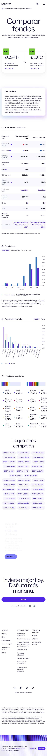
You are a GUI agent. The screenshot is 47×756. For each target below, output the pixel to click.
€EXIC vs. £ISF (37, 498)
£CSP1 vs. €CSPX (8, 453)
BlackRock (24, 190)
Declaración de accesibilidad (22, 663)
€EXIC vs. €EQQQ (9, 508)
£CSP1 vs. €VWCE (9, 462)
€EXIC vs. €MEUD (38, 508)
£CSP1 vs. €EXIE (38, 480)
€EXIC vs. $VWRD (38, 489)
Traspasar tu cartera (6, 648)
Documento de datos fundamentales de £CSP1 (20, 225)
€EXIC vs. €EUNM (8, 489)
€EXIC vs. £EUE (9, 494)
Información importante (21, 634)
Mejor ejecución (22, 650)
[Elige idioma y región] (37, 4)
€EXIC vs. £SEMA (37, 485)
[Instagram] (33, 688)
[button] (12, 57)
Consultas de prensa (36, 643)
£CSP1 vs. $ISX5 (10, 466)
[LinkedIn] (26, 688)
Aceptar (41, 748)
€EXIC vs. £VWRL (23, 489)
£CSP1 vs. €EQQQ (31, 476)
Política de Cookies (19, 748)
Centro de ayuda (7, 644)
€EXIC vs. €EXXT (38, 503)
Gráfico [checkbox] (36, 319)
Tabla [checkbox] (43, 319)
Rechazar (33, 748)
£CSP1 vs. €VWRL (24, 462)
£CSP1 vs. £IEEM (38, 457)
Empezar (23, 599)
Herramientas (6, 640)
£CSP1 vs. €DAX (23, 466)
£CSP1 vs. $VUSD (9, 457)
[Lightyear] (6, 4)
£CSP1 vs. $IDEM (24, 457)
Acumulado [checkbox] (6, 250)
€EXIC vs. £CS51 (23, 494)
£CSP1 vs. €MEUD (24, 480)
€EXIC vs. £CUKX (24, 498)
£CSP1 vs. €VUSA (38, 453)
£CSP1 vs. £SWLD (15, 476)
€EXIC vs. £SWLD (23, 503)
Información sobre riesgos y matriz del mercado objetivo (23, 644)
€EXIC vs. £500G (37, 494)
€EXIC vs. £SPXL (10, 498)
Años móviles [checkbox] (15, 250)
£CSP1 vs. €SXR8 (23, 453)
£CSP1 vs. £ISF (8, 471)
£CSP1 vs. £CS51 (38, 462)
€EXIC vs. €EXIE (24, 508)
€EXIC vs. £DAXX (9, 485)
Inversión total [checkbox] (26, 250)
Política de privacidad (20, 654)
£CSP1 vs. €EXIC (37, 466)
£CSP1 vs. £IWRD (37, 471)
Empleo (34, 635)
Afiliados (35, 639)
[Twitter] (20, 688)
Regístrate (10, 557)
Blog (3, 637)
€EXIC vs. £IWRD (9, 503)
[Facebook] (14, 688)
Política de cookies (23, 658)
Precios (4, 633)
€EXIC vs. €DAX (23, 485)
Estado (4, 653)
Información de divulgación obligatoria (22, 669)
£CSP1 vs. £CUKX (22, 471)
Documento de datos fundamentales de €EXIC (37, 225)
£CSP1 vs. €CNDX (9, 480)
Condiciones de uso (23, 639)
